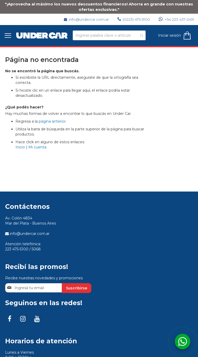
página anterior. (53, 121)
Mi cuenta (37, 147)
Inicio (20, 147)
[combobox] (109, 35)
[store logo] (42, 35)
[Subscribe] (76, 288)
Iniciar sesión (169, 35)
